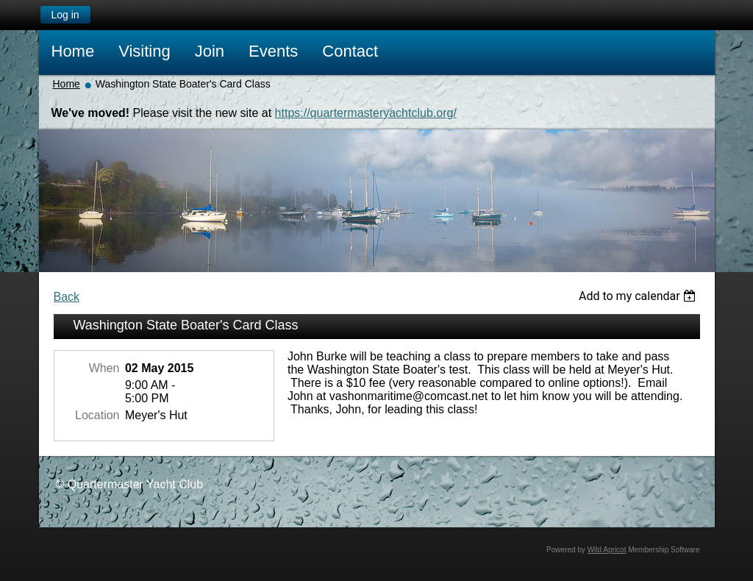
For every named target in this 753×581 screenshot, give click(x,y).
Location (97, 415)
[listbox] (639, 296)
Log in (65, 15)
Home (66, 84)
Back (67, 296)
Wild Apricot (607, 550)
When (104, 368)
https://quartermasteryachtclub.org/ (366, 113)
